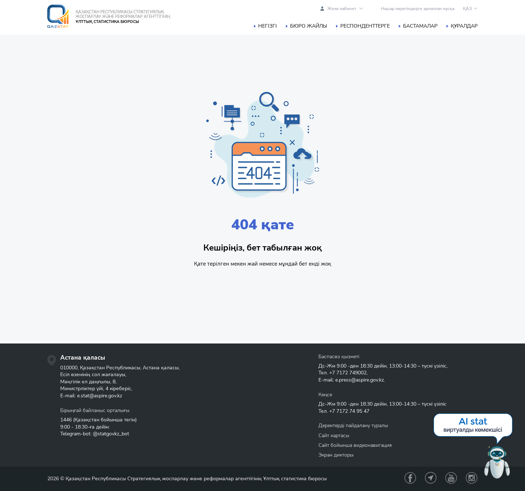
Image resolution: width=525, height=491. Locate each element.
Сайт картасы (333, 435)
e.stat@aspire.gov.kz (99, 395)
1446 (66, 419)
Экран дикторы (336, 455)
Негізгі (267, 26)
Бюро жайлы (308, 26)
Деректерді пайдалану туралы (353, 425)
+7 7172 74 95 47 (349, 411)
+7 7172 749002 (347, 372)
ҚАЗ (467, 8)
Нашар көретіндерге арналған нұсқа (417, 8)
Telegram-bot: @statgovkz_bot (94, 433)
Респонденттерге (365, 26)
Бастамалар (420, 26)
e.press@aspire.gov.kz (359, 380)
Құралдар (464, 26)
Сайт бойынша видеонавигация (355, 445)
